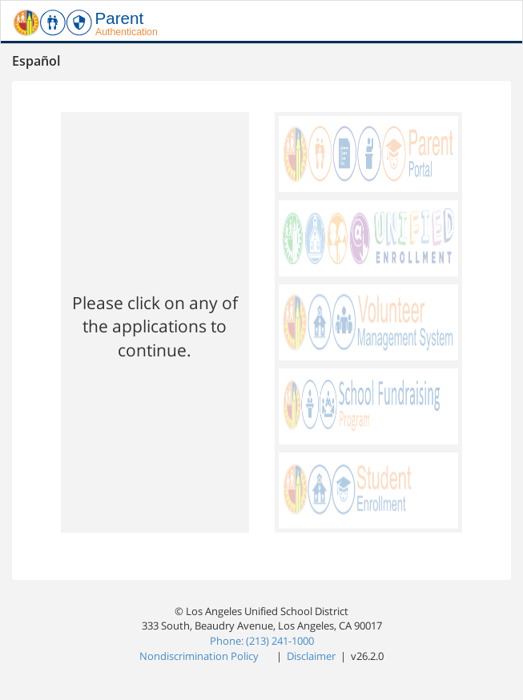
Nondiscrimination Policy (200, 656)
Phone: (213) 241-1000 (262, 641)
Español (36, 61)
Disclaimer (312, 656)
